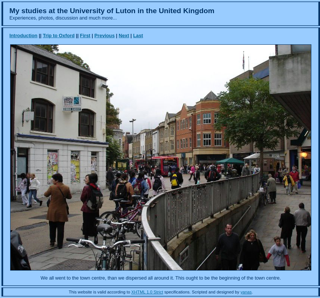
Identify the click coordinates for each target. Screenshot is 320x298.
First (85, 35)
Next (124, 35)
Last (138, 35)
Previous (104, 35)
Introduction (23, 35)
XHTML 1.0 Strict (147, 292)
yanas (246, 292)
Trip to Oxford (59, 35)
